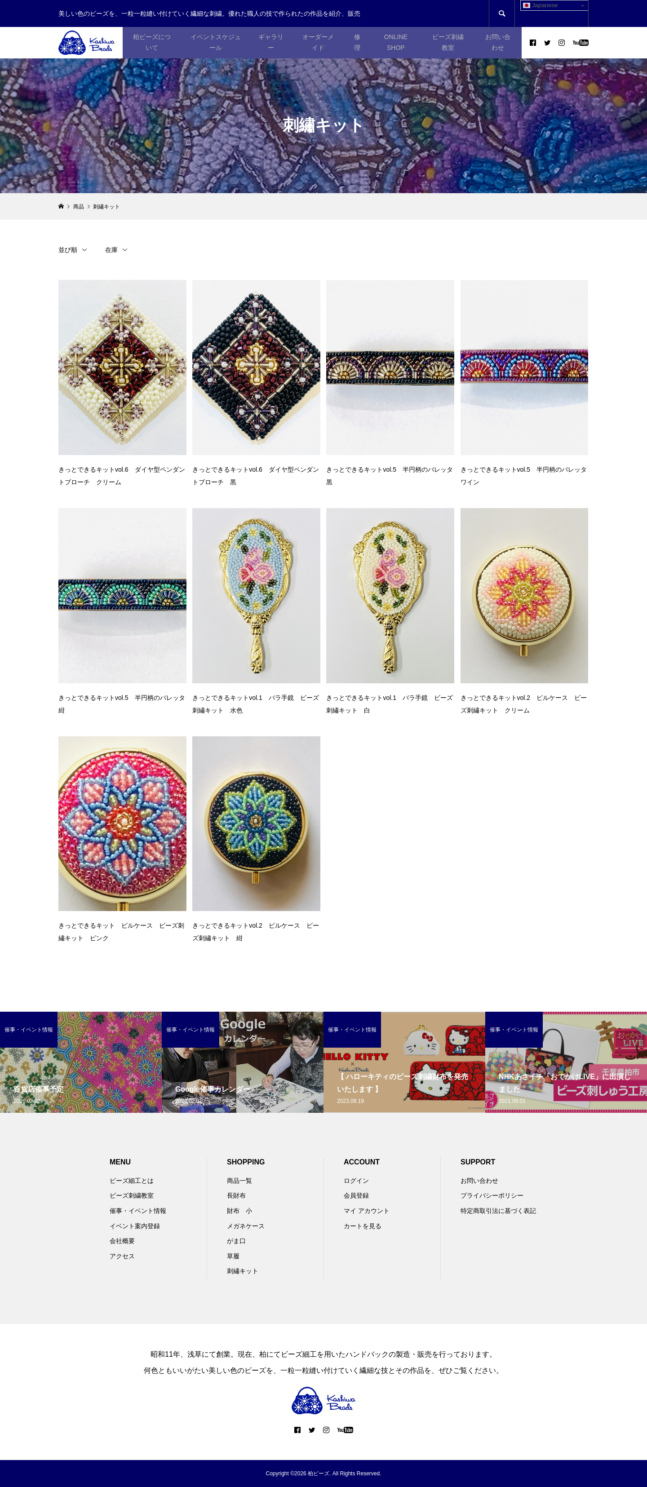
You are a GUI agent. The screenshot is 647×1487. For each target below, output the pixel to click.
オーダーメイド (318, 42)
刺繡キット (242, 1271)
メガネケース (246, 1226)
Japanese (540, 5)
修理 (357, 42)
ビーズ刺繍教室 (448, 42)
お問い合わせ (497, 42)
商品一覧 (239, 1180)
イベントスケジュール (216, 42)
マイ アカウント (367, 1210)
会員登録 (356, 1195)
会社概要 (122, 1240)
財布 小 (239, 1210)
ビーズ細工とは (132, 1180)
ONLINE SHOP (396, 42)
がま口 (236, 1240)
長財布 (236, 1195)
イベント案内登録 (135, 1226)
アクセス (122, 1256)
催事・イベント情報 (138, 1210)
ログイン (356, 1180)
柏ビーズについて (152, 42)
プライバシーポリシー (492, 1195)
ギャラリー (271, 42)
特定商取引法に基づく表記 (498, 1210)
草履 (233, 1256)
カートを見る (362, 1226)
